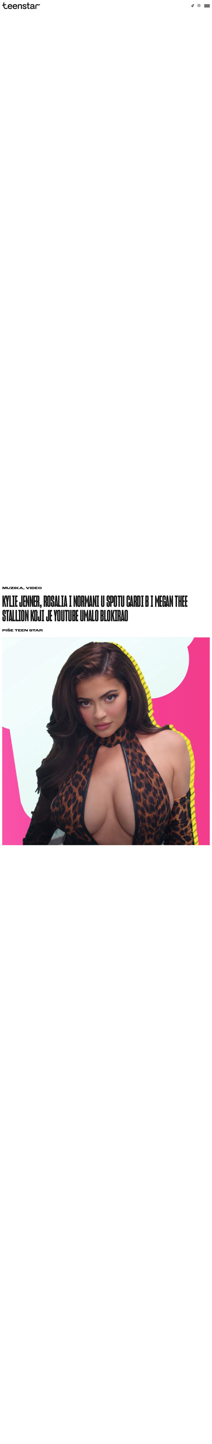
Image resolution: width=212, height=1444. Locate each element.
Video (34, 588)
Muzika (12, 588)
